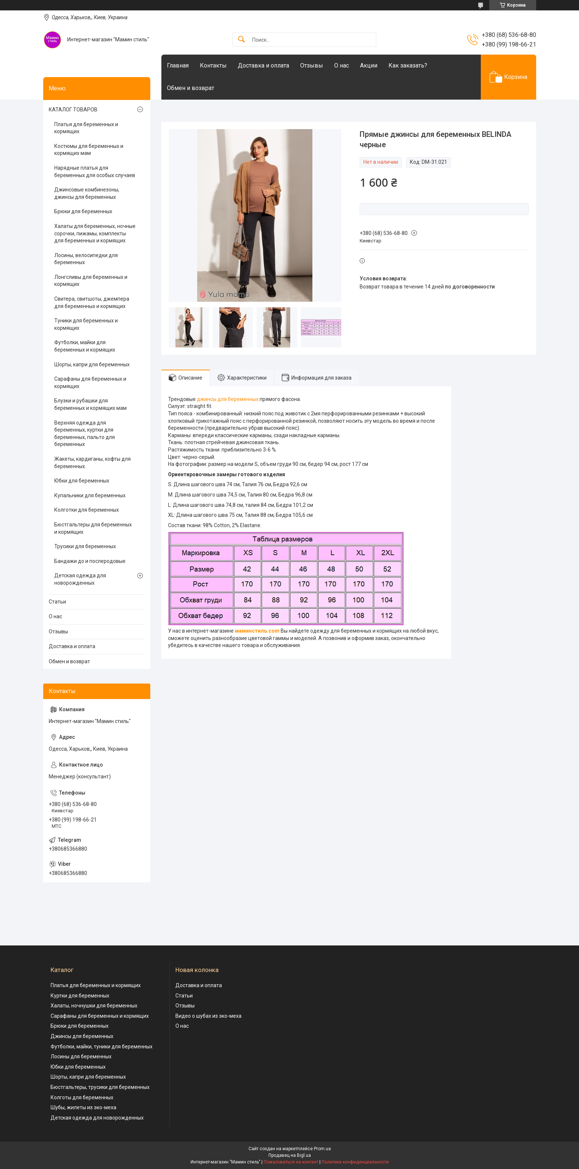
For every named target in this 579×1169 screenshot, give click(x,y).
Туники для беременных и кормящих (86, 324)
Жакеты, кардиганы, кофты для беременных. (92, 462)
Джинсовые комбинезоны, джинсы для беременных (86, 193)
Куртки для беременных (80, 996)
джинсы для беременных (227, 399)
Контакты (213, 65)
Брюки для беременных (83, 211)
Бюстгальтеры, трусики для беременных (100, 1087)
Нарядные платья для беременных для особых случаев (94, 171)
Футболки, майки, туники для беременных (102, 1046)
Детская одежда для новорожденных (80, 579)
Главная (178, 65)
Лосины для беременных (81, 1056)
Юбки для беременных (81, 481)
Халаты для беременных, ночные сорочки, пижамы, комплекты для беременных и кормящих (95, 233)
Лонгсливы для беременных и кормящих (90, 280)
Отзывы (311, 65)
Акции (368, 65)
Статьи (57, 602)
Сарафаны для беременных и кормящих (90, 382)
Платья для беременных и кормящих (86, 128)
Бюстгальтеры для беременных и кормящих (93, 528)
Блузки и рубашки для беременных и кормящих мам (90, 404)
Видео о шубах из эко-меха (208, 1016)
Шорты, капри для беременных (92, 364)
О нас (341, 65)
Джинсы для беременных (82, 1036)
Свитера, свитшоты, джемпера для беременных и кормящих (91, 302)
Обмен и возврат (190, 87)
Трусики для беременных (85, 546)
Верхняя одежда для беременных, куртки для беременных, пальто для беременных (84, 433)
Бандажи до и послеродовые (90, 561)
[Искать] (241, 39)
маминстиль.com (257, 631)
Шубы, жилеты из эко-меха (83, 1107)
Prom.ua (322, 1148)
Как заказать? (407, 65)
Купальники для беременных (90, 495)
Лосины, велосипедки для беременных (86, 259)
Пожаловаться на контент (291, 1162)
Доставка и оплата (263, 65)
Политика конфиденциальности (355, 1162)
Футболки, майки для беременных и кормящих (84, 346)
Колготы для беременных (82, 1097)
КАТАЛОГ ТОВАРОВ (73, 110)
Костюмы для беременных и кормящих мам (88, 149)
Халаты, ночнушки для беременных (94, 1006)
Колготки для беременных (86, 510)
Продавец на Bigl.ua (289, 1155)
